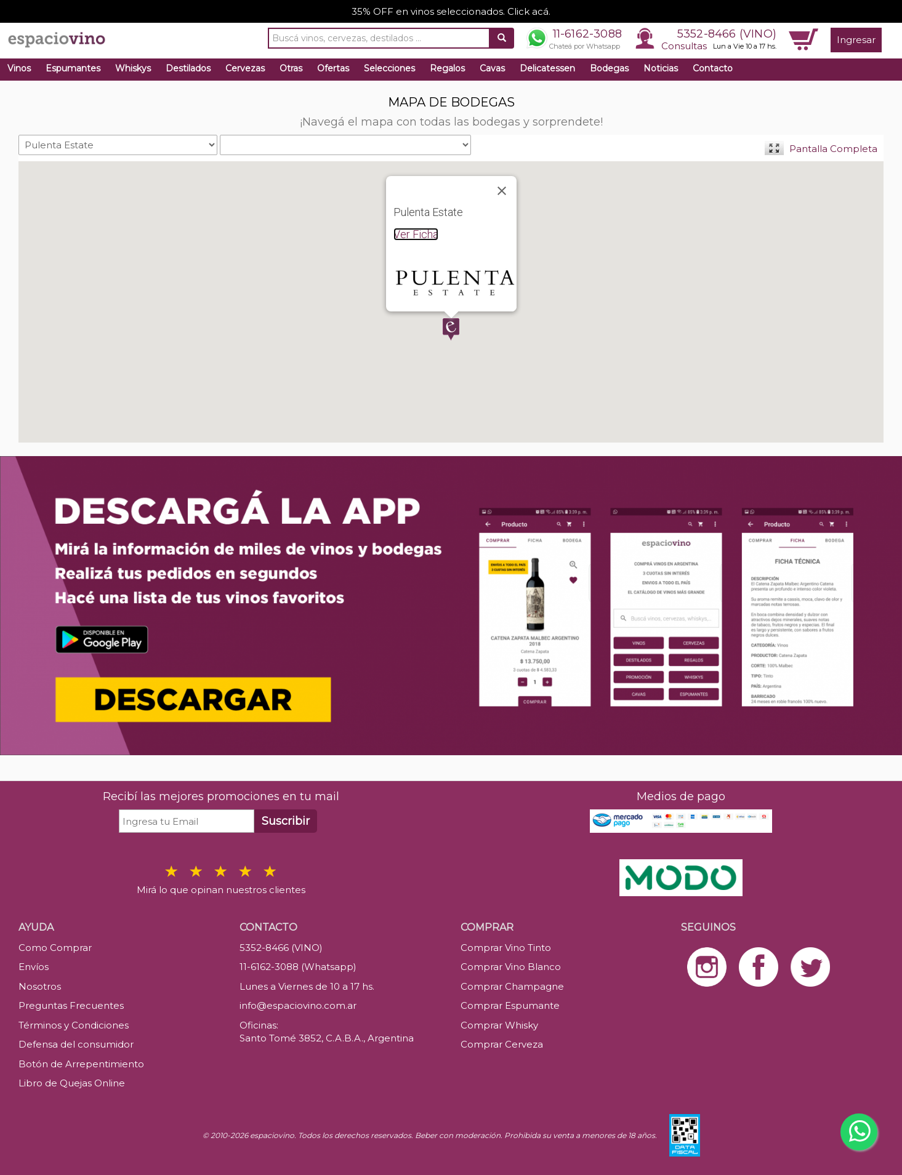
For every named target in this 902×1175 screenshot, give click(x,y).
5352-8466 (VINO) (726, 34)
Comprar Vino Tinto (506, 947)
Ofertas (333, 68)
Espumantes (73, 68)
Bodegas (609, 68)
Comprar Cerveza (502, 1044)
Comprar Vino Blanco (511, 966)
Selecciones (389, 68)
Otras (291, 68)
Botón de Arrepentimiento (81, 1064)
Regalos (447, 68)
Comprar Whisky (499, 1025)
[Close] (502, 191)
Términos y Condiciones (73, 1025)
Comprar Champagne (512, 986)
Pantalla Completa (833, 148)
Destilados (188, 68)
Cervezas (245, 68)
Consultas (684, 46)
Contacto (713, 68)
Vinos (19, 68)
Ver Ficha (415, 234)
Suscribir (286, 821)
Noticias (660, 68)
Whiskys (133, 68)
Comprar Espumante (510, 1005)
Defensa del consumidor (76, 1044)
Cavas (492, 68)
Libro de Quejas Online (71, 1083)
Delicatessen (547, 68)
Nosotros (39, 986)
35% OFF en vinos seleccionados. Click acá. (451, 11)
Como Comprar (55, 947)
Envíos (33, 966)
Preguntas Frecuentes (71, 1005)
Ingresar (856, 40)
